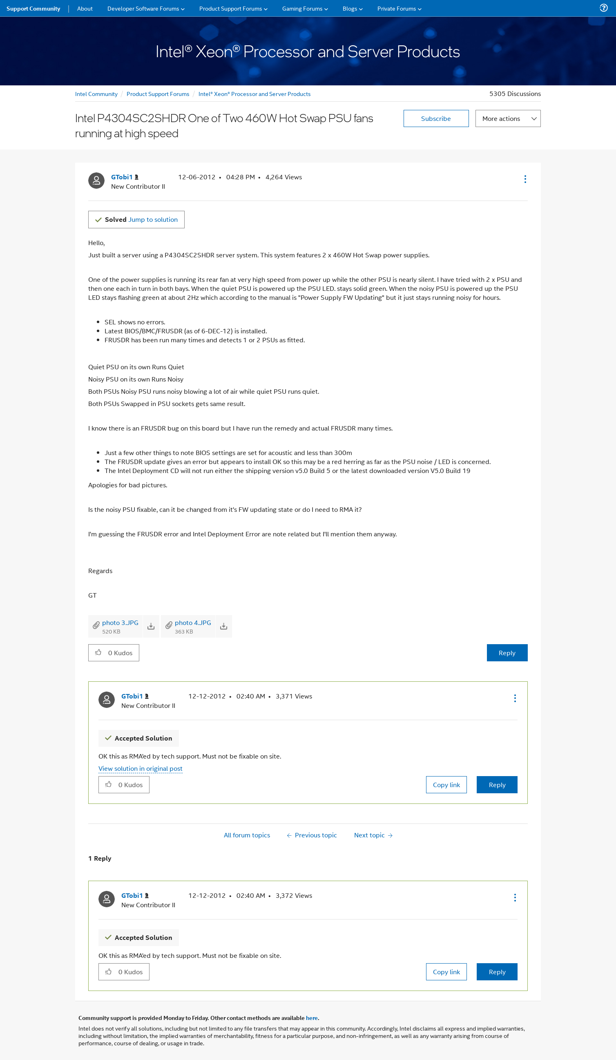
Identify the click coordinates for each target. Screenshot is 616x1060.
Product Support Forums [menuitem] (230, 8)
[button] (524, 179)
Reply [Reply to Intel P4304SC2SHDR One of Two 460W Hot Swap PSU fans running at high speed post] (507, 652)
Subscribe (436, 118)
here (312, 1017)
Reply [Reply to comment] (497, 784)
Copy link (446, 784)
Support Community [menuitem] (33, 8)
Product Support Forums (158, 93)
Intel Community (96, 93)
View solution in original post (140, 768)
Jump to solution (141, 219)
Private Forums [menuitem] (396, 8)
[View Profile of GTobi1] (124, 177)
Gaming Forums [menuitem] (302, 8)
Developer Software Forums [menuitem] (143, 8)
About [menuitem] (85, 8)
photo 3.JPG (120, 622)
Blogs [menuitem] (350, 8)
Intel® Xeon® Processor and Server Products (255, 93)
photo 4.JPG (193, 622)
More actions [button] (501, 118)
